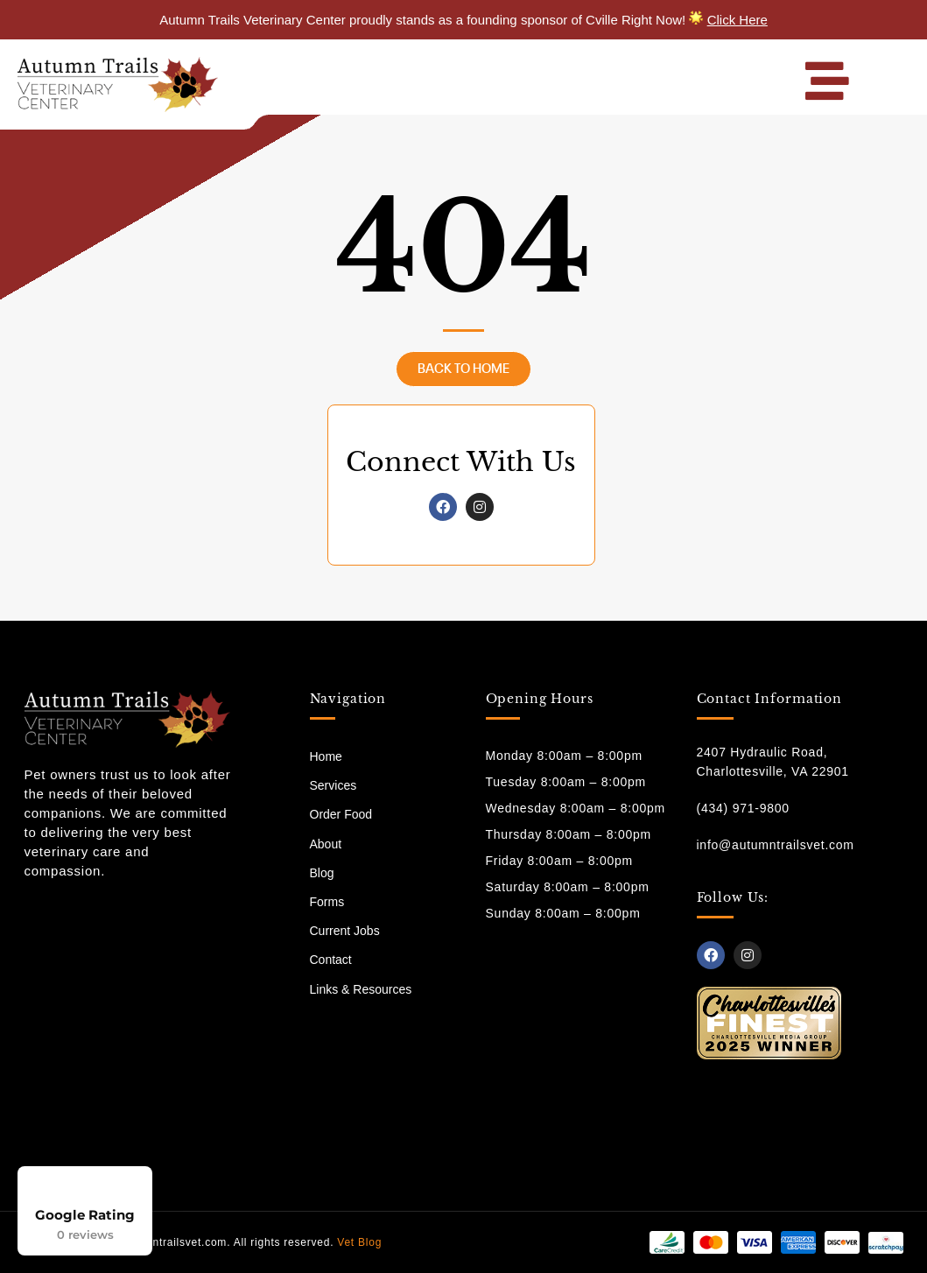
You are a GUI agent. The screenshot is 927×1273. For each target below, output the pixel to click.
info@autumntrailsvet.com (775, 845)
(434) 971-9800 (743, 808)
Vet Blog (359, 1242)
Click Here (737, 19)
